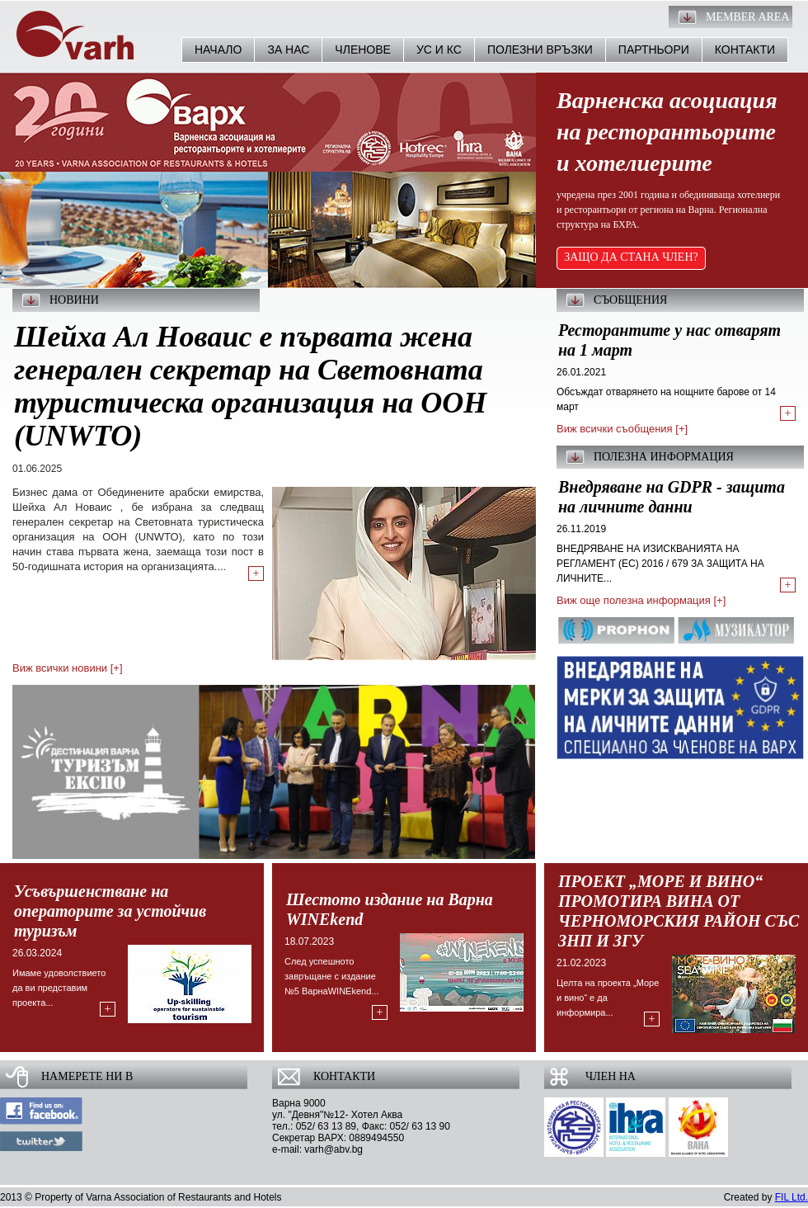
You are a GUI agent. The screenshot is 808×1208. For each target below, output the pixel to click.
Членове (363, 49)
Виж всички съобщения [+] (622, 428)
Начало (218, 49)
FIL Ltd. (791, 1197)
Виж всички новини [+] (67, 668)
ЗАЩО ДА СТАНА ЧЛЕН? (631, 257)
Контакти (745, 49)
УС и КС (439, 49)
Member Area (748, 17)
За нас (288, 49)
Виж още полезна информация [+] (641, 600)
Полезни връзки (540, 49)
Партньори (653, 49)
